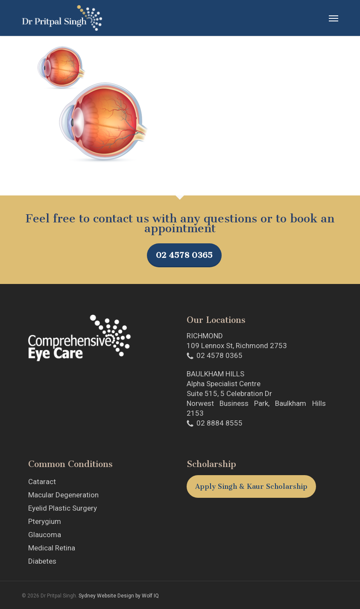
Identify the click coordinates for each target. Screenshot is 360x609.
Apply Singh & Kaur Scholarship (251, 486)
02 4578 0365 (184, 255)
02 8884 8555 (219, 423)
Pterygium (44, 521)
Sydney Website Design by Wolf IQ (119, 596)
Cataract (42, 481)
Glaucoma (44, 534)
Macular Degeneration (63, 495)
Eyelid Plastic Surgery (62, 508)
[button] (333, 18)
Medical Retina (51, 548)
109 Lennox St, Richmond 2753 (237, 345)
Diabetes (42, 561)
